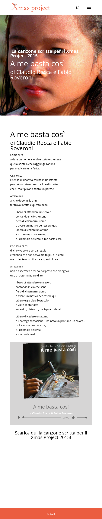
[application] (51, 417)
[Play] (19, 417)
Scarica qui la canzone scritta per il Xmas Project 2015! (51, 435)
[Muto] (73, 417)
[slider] (42, 417)
